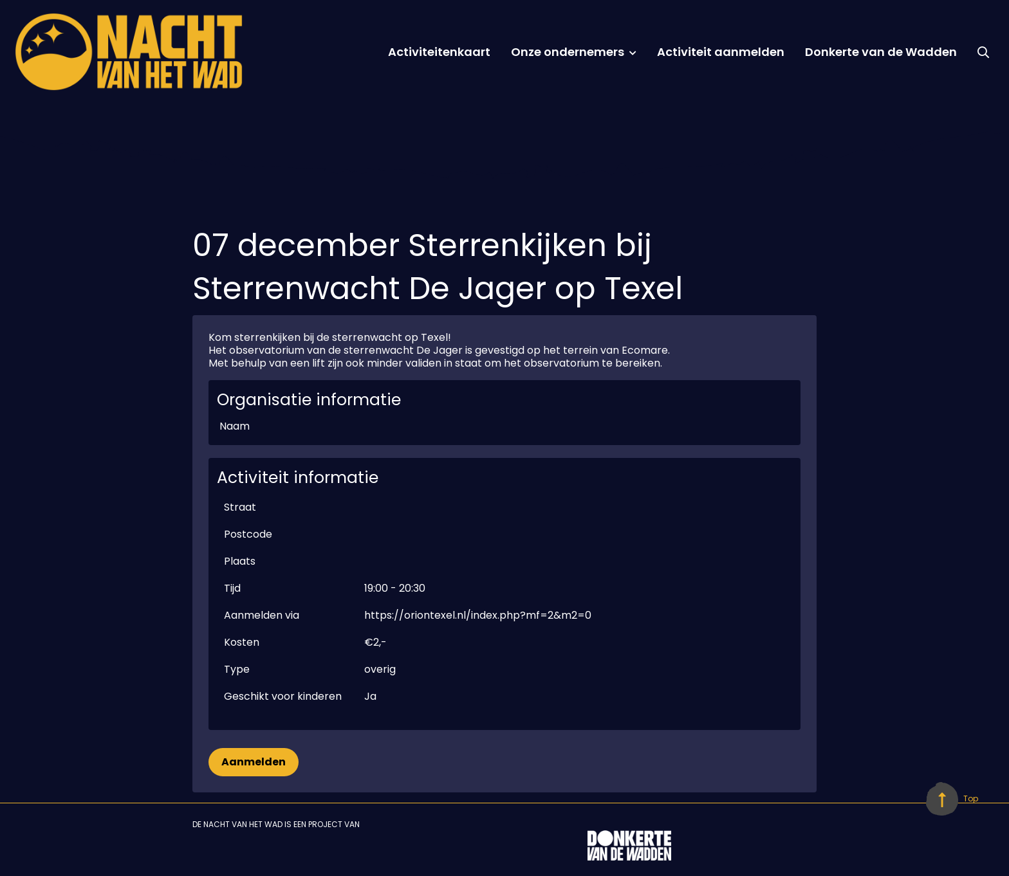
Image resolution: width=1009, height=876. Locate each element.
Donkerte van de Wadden (881, 52)
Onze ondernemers (567, 52)
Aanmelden (253, 761)
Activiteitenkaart (439, 52)
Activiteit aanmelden (720, 52)
